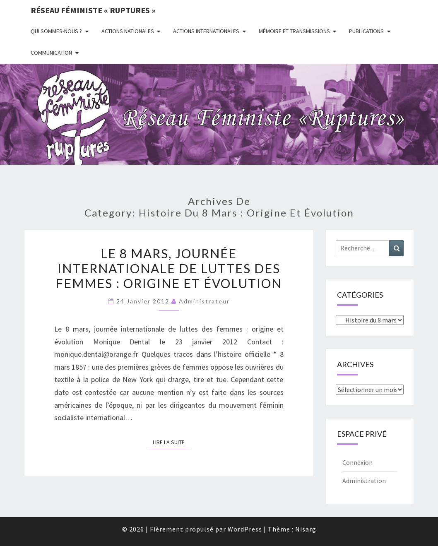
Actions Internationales (206, 31)
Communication (51, 52)
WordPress (245, 529)
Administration (364, 480)
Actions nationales (127, 31)
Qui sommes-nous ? (56, 31)
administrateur (204, 301)
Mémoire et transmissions (294, 31)
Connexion (357, 462)
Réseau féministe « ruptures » (93, 10)
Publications (366, 31)
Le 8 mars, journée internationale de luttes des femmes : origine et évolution (168, 268)
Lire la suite (171, 442)
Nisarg (305, 529)
